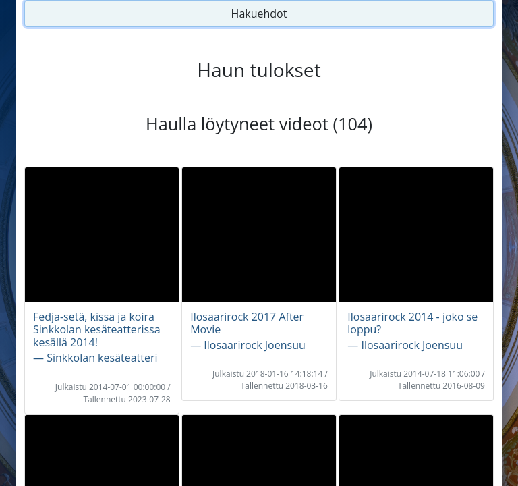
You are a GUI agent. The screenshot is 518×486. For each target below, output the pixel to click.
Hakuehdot (259, 13)
